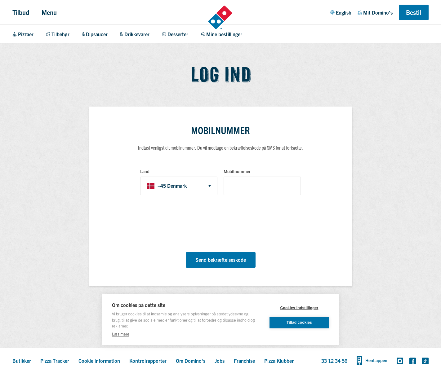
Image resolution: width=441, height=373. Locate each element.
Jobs (220, 361)
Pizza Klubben (279, 361)
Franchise (244, 361)
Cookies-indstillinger (299, 308)
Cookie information (99, 361)
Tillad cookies (299, 322)
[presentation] (187, 225)
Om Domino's (190, 361)
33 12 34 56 (334, 361)
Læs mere (120, 333)
